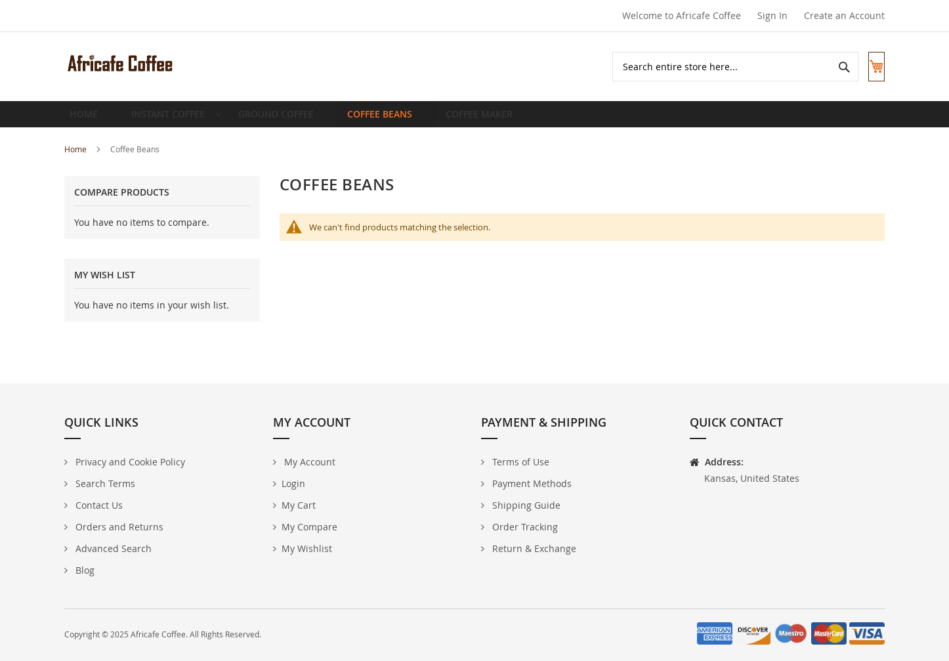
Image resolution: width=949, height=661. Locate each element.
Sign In (772, 15)
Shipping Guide (525, 505)
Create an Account (844, 15)
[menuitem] (170, 119)
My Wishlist (307, 548)
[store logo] (120, 63)
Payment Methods (531, 483)
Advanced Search (112, 548)
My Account (308, 462)
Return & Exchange (533, 548)
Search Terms (104, 483)
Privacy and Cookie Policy (129, 462)
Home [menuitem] (87, 119)
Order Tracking (524, 527)
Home (76, 159)
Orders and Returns (118, 527)
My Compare (309, 527)
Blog (84, 570)
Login (293, 483)
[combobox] (723, 66)
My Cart (299, 505)
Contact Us (98, 505)
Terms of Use (519, 462)
